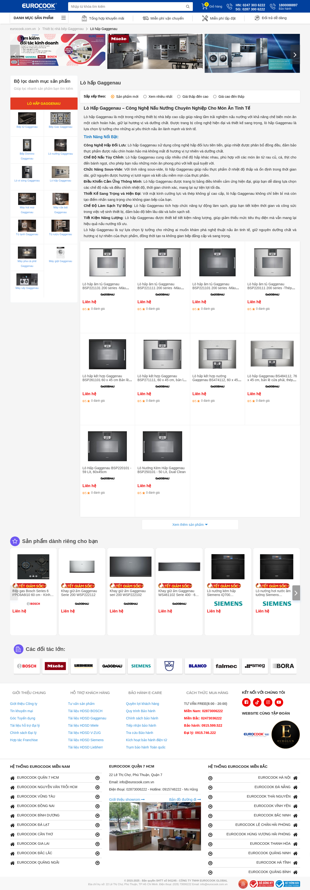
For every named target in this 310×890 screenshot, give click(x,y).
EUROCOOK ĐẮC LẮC (55, 853)
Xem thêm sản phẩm (188, 525)
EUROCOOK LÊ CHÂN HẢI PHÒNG (253, 825)
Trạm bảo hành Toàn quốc (146, 747)
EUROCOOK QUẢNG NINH (253, 853)
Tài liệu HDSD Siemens (86, 740)
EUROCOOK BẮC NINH (253, 815)
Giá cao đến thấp (231, 96)
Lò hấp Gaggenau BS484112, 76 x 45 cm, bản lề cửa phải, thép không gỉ (272, 380)
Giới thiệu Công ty (23, 704)
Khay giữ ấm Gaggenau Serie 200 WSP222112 (79, 593)
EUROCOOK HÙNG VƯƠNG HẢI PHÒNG (253, 834)
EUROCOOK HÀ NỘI (253, 778)
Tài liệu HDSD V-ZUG (84, 733)
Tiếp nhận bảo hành (141, 725)
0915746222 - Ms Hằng (180, 789)
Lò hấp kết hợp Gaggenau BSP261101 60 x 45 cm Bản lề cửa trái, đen (106, 380)
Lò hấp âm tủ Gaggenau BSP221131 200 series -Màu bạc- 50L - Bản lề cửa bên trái (105, 288)
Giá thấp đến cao (195, 96)
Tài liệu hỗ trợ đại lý (25, 725)
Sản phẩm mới (127, 96)
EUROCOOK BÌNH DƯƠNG (55, 815)
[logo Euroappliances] (257, 735)
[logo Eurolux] (286, 735)
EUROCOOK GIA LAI (55, 844)
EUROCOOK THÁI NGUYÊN (253, 796)
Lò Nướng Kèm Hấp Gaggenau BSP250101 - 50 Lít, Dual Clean (161, 470)
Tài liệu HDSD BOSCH (85, 711)
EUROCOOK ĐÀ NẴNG (253, 787)
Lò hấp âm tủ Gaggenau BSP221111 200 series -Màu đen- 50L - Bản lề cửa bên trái (159, 288)
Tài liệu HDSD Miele (83, 725)
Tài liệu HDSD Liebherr (85, 747)
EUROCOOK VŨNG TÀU (55, 796)
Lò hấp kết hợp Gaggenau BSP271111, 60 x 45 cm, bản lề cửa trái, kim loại (161, 380)
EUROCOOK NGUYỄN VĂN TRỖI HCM (55, 787)
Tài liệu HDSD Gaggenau (87, 718)
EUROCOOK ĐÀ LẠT (55, 825)
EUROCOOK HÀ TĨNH (253, 863)
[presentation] (15, 54)
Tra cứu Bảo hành (139, 733)
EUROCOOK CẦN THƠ (55, 834)
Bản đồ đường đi (185, 799)
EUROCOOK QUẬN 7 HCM (55, 778)
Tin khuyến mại (21, 711)
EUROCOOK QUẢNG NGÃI (55, 863)
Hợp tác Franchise (24, 740)
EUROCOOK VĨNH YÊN (253, 806)
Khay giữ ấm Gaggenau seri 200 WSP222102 (128, 593)
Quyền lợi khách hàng (142, 704)
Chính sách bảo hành (142, 718)
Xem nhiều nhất (161, 96)
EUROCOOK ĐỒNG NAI (55, 806)
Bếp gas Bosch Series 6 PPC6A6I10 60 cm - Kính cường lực (31, 595)
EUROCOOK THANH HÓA (253, 844)
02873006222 (137, 789)
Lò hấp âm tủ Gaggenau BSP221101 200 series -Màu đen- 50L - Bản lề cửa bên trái (215, 288)
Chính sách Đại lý (23, 733)
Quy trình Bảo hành (141, 711)
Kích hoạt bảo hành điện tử (146, 740)
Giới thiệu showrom (127, 799)
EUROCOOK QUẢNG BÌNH (253, 872)
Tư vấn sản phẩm (81, 704)
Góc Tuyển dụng (22, 718)
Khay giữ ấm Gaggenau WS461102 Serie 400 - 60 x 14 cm (179, 595)
